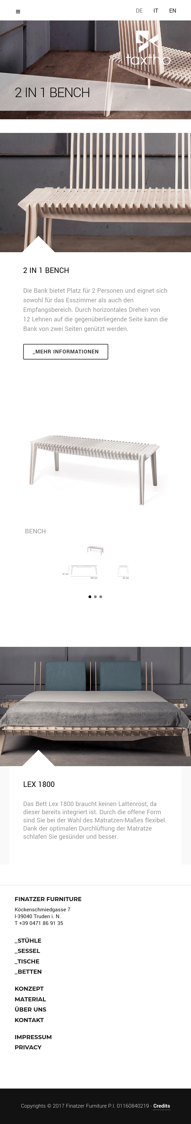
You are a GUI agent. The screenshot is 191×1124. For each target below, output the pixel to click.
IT (156, 11)
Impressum (33, 1037)
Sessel (29, 950)
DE (139, 11)
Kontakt (29, 1020)
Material (30, 999)
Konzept (29, 988)
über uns (30, 1009)
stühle (30, 940)
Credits (161, 1106)
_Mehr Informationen (66, 351)
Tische (28, 961)
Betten (30, 971)
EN (172, 11)
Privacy (28, 1047)
